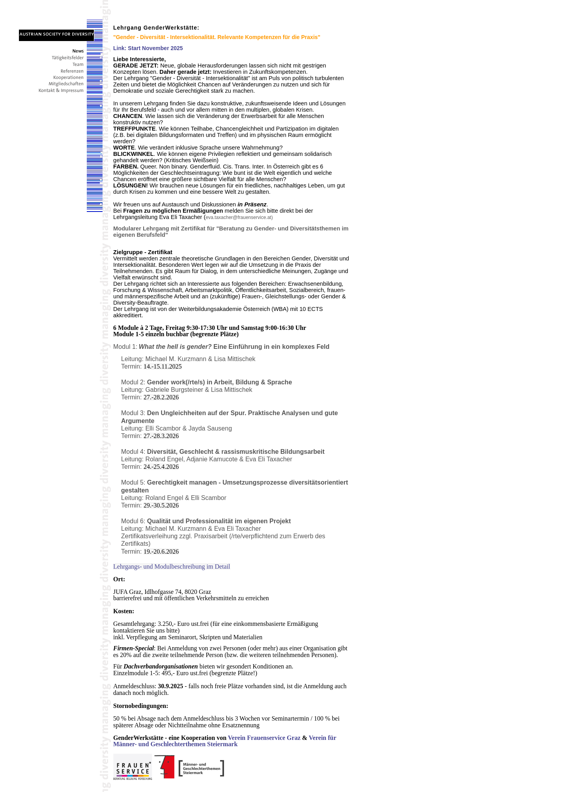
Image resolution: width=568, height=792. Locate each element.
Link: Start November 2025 (148, 48)
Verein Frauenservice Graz (264, 737)
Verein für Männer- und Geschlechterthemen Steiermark (224, 740)
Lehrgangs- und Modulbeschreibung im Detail (171, 566)
